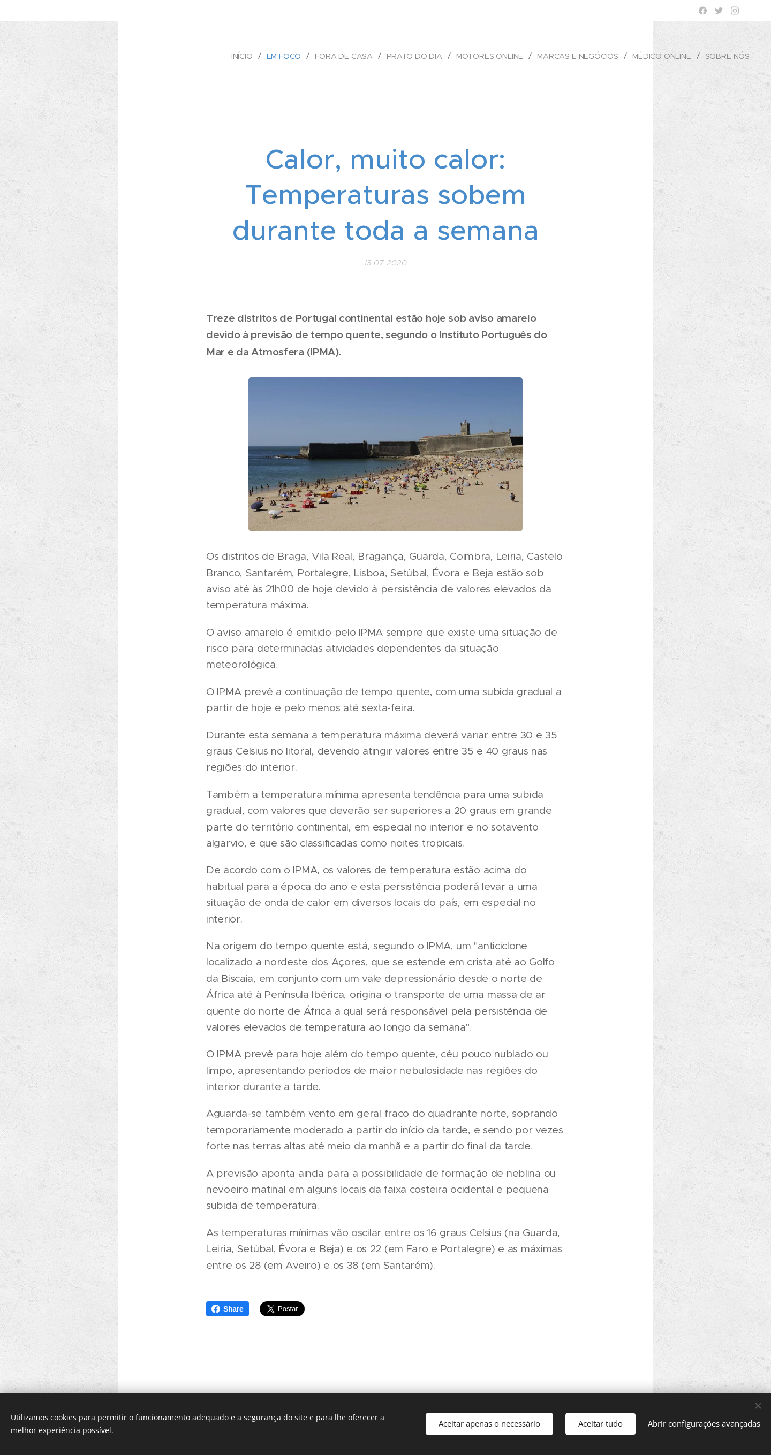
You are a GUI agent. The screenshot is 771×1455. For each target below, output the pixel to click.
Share (227, 1309)
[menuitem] (242, 56)
